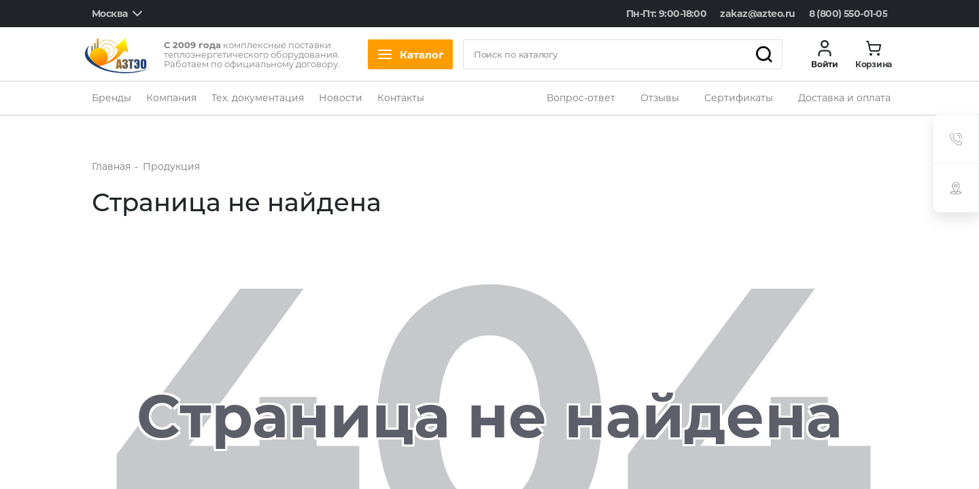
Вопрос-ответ (581, 98)
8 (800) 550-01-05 (848, 13)
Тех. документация (257, 98)
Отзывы (659, 98)
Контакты (400, 98)
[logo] (118, 54)
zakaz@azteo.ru (757, 13)
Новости (340, 98)
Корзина (873, 64)
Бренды (111, 98)
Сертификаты (738, 98)
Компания (171, 98)
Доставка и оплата (844, 98)
